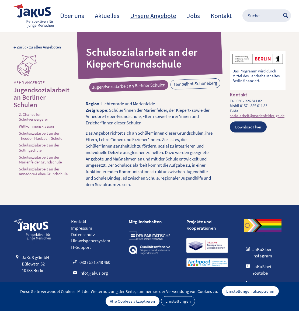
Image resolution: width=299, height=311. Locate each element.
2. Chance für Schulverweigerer (33, 117)
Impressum (81, 228)
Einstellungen (178, 301)
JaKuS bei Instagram (262, 252)
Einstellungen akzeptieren (250, 291)
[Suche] (261, 16)
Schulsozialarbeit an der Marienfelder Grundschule (40, 160)
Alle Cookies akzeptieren (132, 301)
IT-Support (81, 247)
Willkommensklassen (36, 126)
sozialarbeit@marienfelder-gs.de (257, 115)
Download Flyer (248, 127)
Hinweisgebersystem (90, 241)
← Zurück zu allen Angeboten (37, 47)
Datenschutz (83, 234)
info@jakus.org (93, 273)
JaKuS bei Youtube (261, 270)
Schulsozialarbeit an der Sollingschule (39, 147)
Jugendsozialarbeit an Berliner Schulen (41, 97)
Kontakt (78, 222)
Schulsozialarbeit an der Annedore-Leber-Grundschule (43, 171)
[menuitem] (72, 16)
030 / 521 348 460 (94, 262)
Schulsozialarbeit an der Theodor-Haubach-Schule (40, 136)
